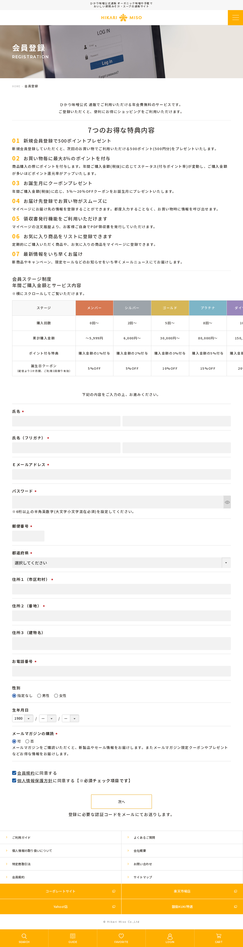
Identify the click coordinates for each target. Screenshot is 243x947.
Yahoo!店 (61, 906)
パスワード (25, 491)
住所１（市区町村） (33, 579)
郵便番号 (23, 526)
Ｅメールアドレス (31, 464)
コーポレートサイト (60, 891)
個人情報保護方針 (35, 780)
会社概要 (140, 850)
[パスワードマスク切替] (227, 502)
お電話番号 (25, 661)
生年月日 (20, 710)
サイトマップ (143, 877)
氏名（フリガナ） (31, 437)
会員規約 (26, 773)
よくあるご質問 (144, 837)
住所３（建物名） (29, 632)
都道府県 (23, 552)
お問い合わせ (143, 864)
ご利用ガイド (21, 837)
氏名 (19, 411)
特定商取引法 (21, 864)
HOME (16, 86)
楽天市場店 (182, 891)
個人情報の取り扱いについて (32, 850)
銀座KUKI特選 (182, 906)
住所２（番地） (29, 605)
